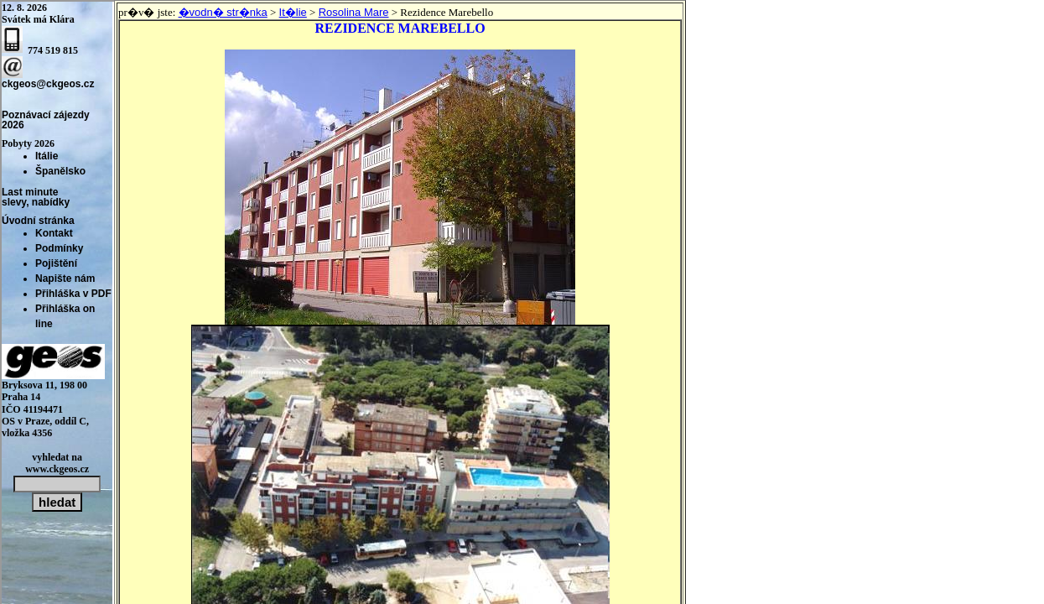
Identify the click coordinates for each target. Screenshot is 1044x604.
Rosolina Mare (354, 12)
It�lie (293, 12)
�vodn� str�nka (223, 12)
